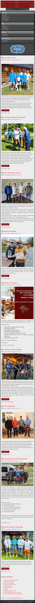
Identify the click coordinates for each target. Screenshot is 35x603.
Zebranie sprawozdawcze (10, 282)
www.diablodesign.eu (30, 601)
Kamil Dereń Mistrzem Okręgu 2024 (13, 527)
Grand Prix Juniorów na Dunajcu (11, 580)
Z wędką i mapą (5, 17)
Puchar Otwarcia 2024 (9, 581)
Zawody (4, 25)
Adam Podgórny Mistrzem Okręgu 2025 (14, 117)
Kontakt (17, 7)
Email (12, 59)
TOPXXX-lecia (5, 29)
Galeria (17, 5)
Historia (17, 3)
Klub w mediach (5, 19)
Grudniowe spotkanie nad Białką (12, 349)
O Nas (17, 1)
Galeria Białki (5, 40)
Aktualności (4, 14)
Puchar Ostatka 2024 (9, 406)
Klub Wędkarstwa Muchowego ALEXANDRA (15, 601)
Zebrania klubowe (8, 586)
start (9, 598)
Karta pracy (4, 34)
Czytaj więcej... (5, 110)
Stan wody (4, 41)
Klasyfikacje (4, 28)
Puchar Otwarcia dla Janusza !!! (12, 172)
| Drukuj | (9, 59)
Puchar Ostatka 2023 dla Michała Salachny (13, 593)
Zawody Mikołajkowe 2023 (9, 590)
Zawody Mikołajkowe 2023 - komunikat (12, 592)
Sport (9, 112)
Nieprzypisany (11, 345)
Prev (11, 598)
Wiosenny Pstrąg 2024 (9, 583)
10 (16, 598)
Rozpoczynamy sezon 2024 (10, 584)
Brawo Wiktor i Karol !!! (9, 57)
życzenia (6, 589)
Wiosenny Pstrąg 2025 (9, 231)
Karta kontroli (5, 35)
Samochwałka (5, 20)
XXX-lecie (4, 15)
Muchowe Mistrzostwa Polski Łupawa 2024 (15, 458)
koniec (21, 598)
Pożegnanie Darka (8, 587)
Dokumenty (4, 18)
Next (19, 598)
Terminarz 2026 (5, 27)
